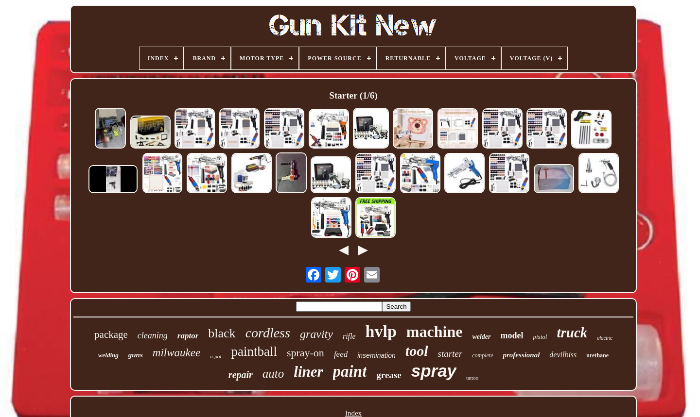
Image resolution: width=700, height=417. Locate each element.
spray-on (305, 353)
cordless (267, 332)
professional (521, 355)
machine (434, 331)
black (221, 333)
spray (433, 370)
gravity (316, 334)
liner (308, 371)
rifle (349, 336)
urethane (597, 355)
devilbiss (563, 354)
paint (350, 371)
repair (240, 374)
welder (481, 336)
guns (135, 355)
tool (416, 351)
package (111, 334)
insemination (376, 355)
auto (273, 373)
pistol (540, 336)
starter (450, 354)
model (512, 335)
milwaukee (176, 353)
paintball (254, 351)
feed (341, 354)
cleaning (153, 335)
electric (604, 338)
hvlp (381, 331)
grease (388, 375)
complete (482, 355)
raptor (187, 335)
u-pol (215, 356)
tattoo (472, 378)
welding (108, 355)
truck (572, 332)
